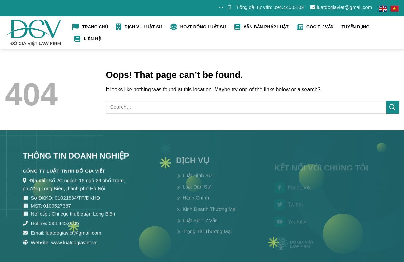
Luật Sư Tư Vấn (200, 226)
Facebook (292, 193)
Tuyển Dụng (355, 26)
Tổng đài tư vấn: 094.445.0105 (270, 7)
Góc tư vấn (315, 27)
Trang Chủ (90, 27)
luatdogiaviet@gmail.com (341, 7)
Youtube (290, 227)
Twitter (288, 209)
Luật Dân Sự (197, 193)
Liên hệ (87, 38)
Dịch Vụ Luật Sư (139, 27)
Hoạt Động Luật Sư (198, 27)
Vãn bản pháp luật (261, 27)
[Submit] (392, 107)
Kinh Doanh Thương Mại (209, 215)
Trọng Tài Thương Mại (207, 237)
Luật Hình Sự (197, 181)
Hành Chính (196, 204)
